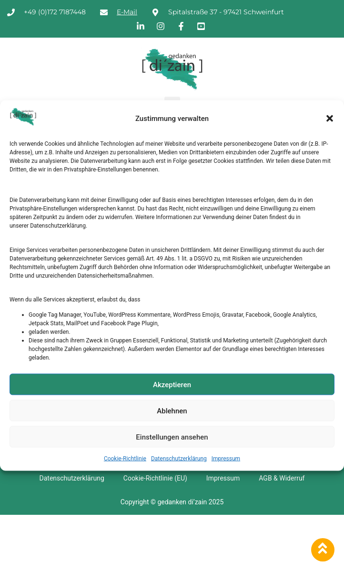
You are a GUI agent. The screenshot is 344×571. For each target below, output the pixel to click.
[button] (329, 118)
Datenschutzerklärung (179, 458)
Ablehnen (172, 410)
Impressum (226, 458)
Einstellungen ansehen (172, 436)
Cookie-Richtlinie (125, 458)
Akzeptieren (172, 384)
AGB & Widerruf (281, 478)
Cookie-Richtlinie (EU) (155, 478)
